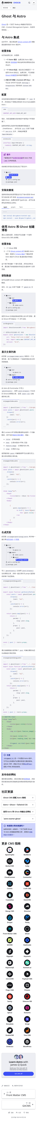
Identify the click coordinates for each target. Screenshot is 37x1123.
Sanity (9, 1001)
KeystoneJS (10, 967)
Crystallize (10, 900)
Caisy (27, 866)
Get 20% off (18, 1074)
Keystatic (27, 956)
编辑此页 (6, 1086)
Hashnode (27, 945)
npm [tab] (5, 207)
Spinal (9, 1013)
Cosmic (10, 888)
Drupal (9, 922)
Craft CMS (27, 888)
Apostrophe (9, 855)
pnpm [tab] (13, 207)
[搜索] (29, 3)
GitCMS (10, 945)
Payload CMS (27, 979)
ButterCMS (10, 866)
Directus (27, 911)
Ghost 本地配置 (11, 75)
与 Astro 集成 (20, 254)
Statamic (27, 1013)
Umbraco (9, 1046)
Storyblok (9, 1024)
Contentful (27, 877)
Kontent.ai (27, 967)
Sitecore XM (27, 1001)
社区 (18, 1112)
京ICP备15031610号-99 (18, 1117)
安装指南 (14, 62)
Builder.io (27, 855)
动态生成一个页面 (12, 539)
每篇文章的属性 (18, 435)
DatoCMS (27, 900)
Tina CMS (27, 1035)
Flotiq (27, 922)
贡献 (11, 1112)
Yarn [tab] (21, 207)
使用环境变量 (17, 158)
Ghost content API (24, 42)
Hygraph (9, 956)
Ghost (4, 24)
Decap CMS (9, 911)
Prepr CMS (10, 990)
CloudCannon (10, 877)
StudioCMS (10, 1035)
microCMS (10, 979)
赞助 (26, 1112)
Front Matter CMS (10, 934)
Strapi (27, 1024)
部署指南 (27, 779)
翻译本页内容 (17, 1086)
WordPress (28, 764)
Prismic (27, 990)
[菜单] (33, 2)
